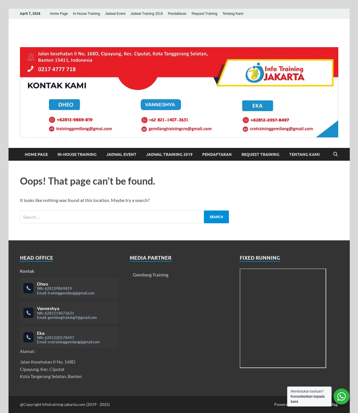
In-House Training (86, 14)
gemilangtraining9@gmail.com (72, 317)
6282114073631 (59, 313)
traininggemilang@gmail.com (71, 293)
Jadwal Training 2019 (147, 14)
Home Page (59, 14)
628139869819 (58, 288)
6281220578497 (59, 337)
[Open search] (335, 154)
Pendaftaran (177, 14)
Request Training (205, 14)
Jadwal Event (115, 14)
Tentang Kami (233, 14)
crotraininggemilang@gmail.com (74, 342)
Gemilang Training (150, 274)
